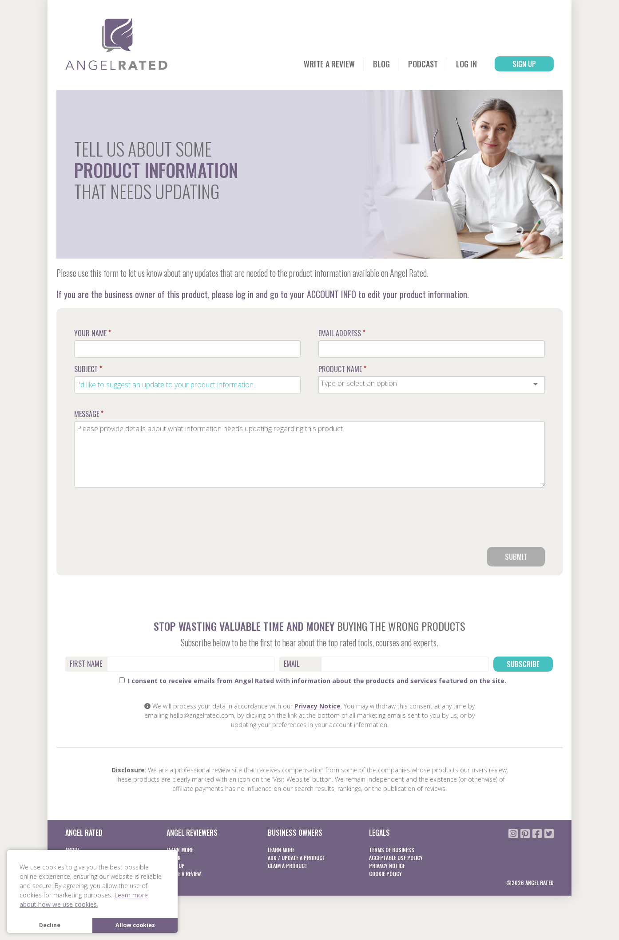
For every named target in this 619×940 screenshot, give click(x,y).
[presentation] (477, 520)
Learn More (180, 849)
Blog (381, 64)
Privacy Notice (317, 706)
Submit (516, 556)
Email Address (341, 333)
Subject (88, 369)
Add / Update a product (296, 857)
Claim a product (288, 865)
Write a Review (329, 64)
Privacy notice (387, 865)
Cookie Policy (385, 873)
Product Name (342, 369)
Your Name (92, 333)
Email (291, 663)
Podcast (423, 64)
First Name (86, 663)
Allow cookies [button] (135, 925)
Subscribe (523, 664)
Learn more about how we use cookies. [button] (84, 900)
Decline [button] (49, 925)
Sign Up (524, 64)
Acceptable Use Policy (396, 857)
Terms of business (391, 849)
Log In (466, 64)
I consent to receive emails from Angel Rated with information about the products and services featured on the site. (312, 680)
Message (88, 414)
